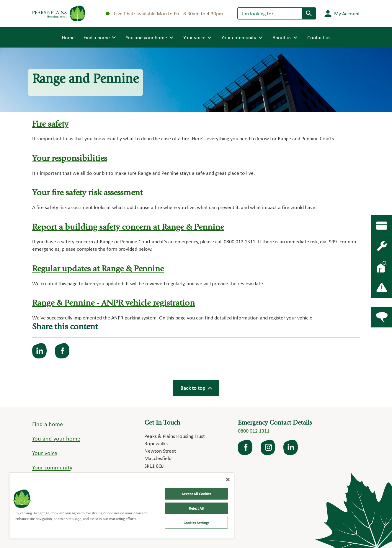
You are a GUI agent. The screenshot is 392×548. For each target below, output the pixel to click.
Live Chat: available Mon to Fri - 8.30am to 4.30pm (164, 13)
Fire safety (50, 124)
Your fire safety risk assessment (87, 193)
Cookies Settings (196, 523)
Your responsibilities (69, 159)
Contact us (318, 37)
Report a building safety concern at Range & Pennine (128, 228)
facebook (245, 447)
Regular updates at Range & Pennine (98, 269)
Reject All (196, 508)
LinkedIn (291, 447)
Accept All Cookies (196, 494)
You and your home (56, 438)
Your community (52, 467)
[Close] (228, 479)
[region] (121, 506)
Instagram (268, 447)
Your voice (44, 453)
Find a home (47, 424)
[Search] (270, 13)
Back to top (196, 388)
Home (68, 37)
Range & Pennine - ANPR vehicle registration (113, 303)
